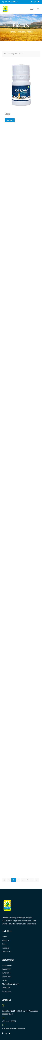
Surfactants (6, 991)
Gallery (4, 944)
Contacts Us (6, 952)
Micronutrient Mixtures (11, 984)
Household (6, 969)
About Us (5, 940)
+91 (11, 2)
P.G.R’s (4, 980)
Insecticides (7, 965)
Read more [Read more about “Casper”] (10, 120)
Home (12, 32)
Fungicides (6, 973)
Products (21, 32)
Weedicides (6, 977)
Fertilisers (6, 988)
